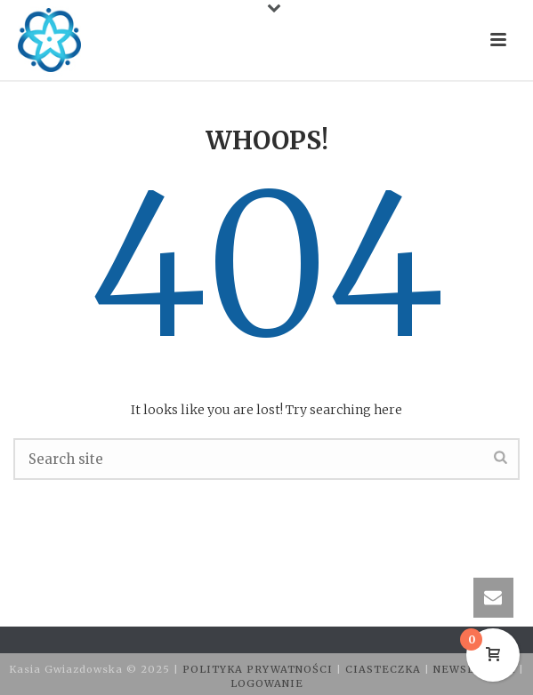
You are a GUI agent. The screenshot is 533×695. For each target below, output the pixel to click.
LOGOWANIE (266, 683)
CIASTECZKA (384, 669)
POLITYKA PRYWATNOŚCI (259, 669)
